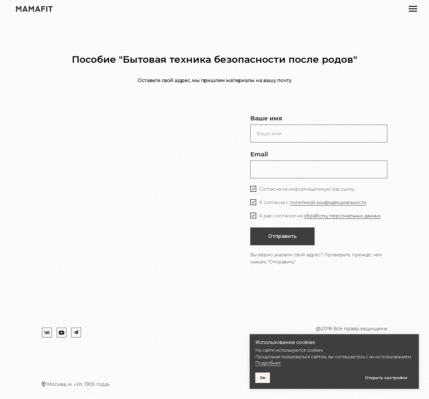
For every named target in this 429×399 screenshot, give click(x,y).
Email (259, 154)
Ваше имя (266, 118)
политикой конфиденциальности (328, 202)
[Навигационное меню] (413, 9)
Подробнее (268, 363)
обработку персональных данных (342, 216)
